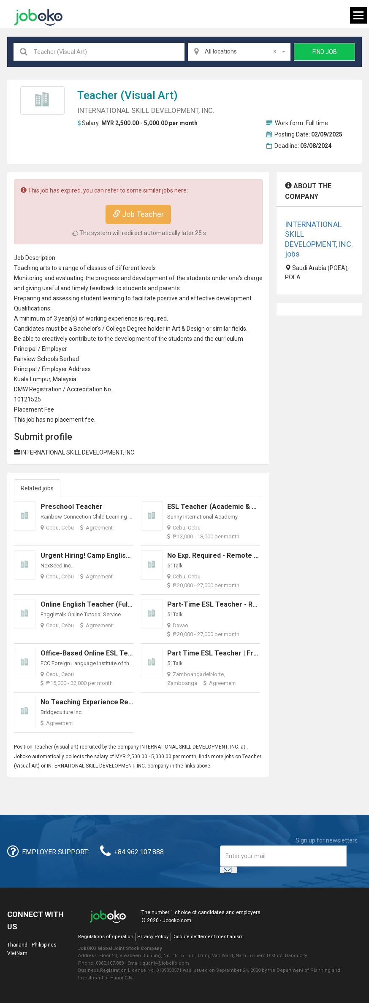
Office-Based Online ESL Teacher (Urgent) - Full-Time (126, 653)
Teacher (97, 95)
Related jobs (37, 488)
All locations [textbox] (240, 51)
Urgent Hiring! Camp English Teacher (99, 555)
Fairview (25, 359)
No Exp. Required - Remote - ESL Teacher (232, 555)
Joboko (38, 17)
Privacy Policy (152, 936)
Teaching (26, 268)
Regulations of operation (105, 936)
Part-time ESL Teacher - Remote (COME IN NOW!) (247, 604)
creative (52, 338)
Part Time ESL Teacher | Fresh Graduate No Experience (256, 653)
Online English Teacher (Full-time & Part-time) (116, 604)
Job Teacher (138, 214)
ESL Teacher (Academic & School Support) (235, 507)
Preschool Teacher (72, 507)
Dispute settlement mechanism (208, 936)
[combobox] (239, 52)
